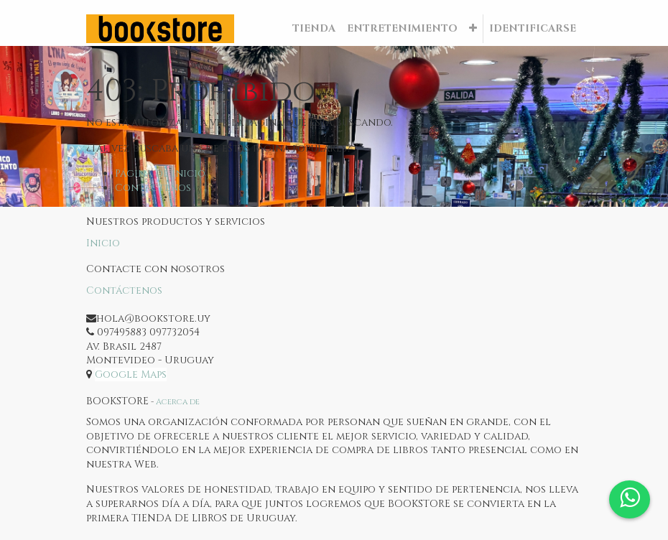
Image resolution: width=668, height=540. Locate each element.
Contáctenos (153, 188)
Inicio (103, 243)
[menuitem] (314, 28)
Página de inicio (160, 173)
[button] (473, 28)
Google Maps (131, 374)
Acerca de (178, 401)
